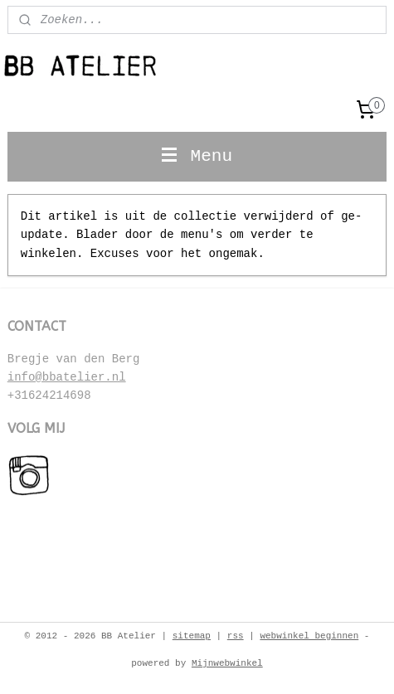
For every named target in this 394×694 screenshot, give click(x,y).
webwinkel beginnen (309, 636)
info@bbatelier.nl (66, 377)
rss (235, 636)
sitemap (192, 636)
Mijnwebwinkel (227, 663)
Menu (197, 156)
